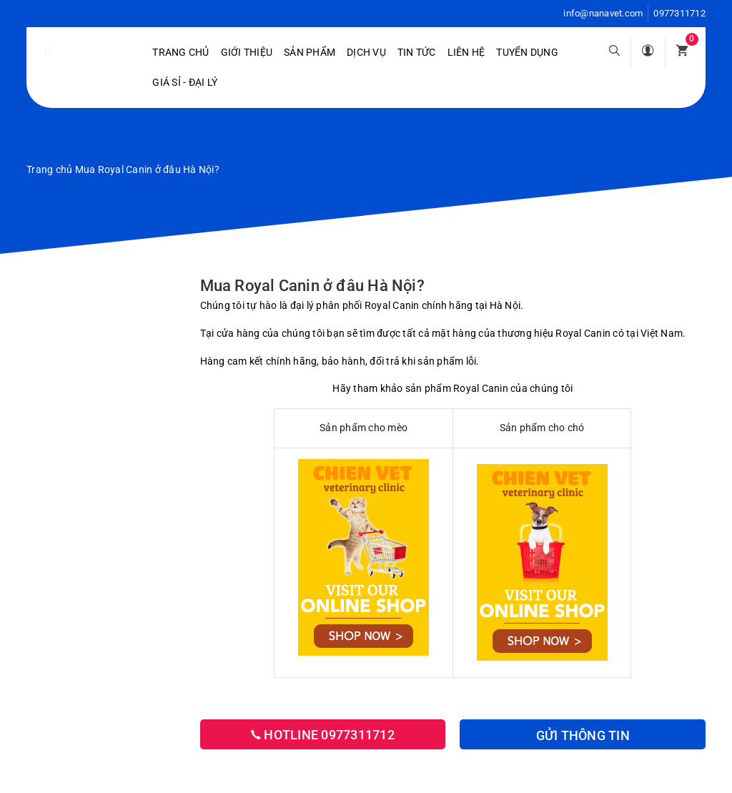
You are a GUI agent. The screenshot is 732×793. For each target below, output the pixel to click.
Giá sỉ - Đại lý (184, 82)
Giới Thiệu (247, 52)
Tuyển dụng (527, 52)
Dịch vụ (366, 52)
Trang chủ (180, 52)
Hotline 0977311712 (323, 734)
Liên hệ (466, 52)
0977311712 (679, 13)
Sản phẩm (309, 52)
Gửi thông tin (583, 735)
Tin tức (416, 52)
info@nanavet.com (603, 13)
